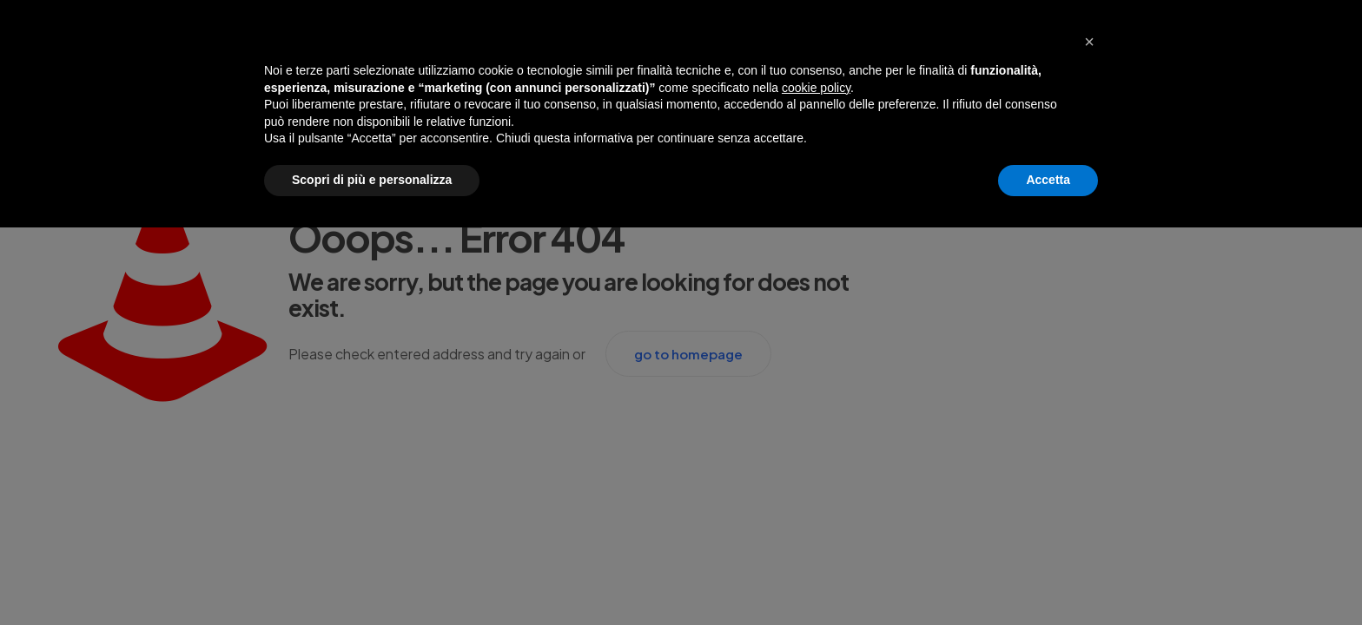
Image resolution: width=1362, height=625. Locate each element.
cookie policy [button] (816, 88)
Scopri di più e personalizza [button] (372, 180)
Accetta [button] (1048, 180)
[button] (1089, 42)
